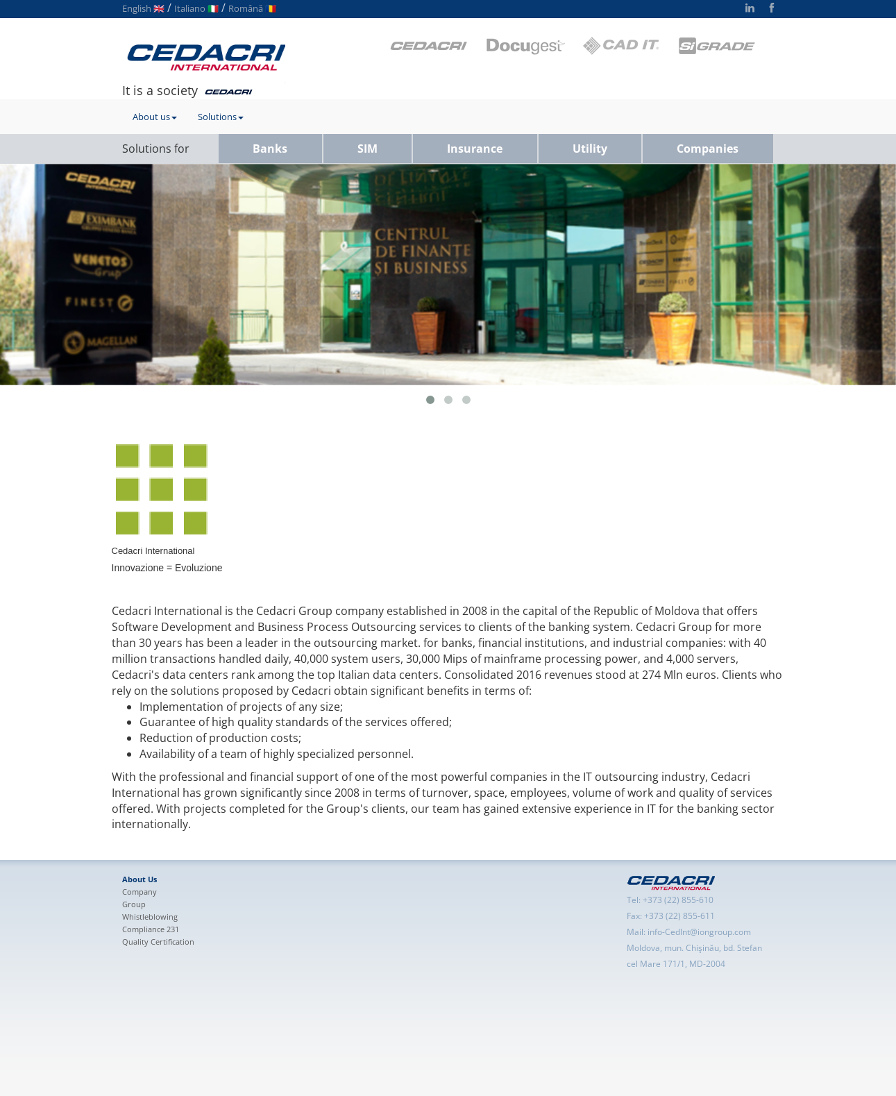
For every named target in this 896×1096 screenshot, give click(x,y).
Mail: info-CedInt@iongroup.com (689, 932)
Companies (707, 148)
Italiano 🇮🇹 (196, 8)
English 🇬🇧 (143, 8)
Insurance (474, 148)
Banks (270, 148)
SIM (367, 148)
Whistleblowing (150, 916)
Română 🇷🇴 (252, 8)
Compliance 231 (150, 929)
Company (139, 891)
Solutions (221, 116)
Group (134, 904)
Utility (590, 148)
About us (155, 116)
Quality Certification (158, 941)
